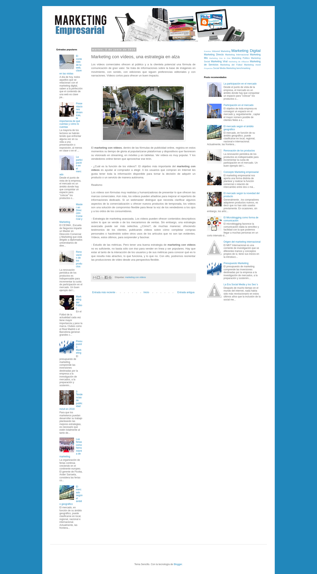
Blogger (178, 564)
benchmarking (243, 68)
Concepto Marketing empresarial (241, 172)
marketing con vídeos (135, 277)
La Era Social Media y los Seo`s (241, 284)
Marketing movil (252, 64)
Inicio (146, 292)
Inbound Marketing (221, 51)
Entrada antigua (185, 292)
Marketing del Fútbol (79, 302)
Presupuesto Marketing (236, 263)
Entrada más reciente (103, 292)
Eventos (207, 51)
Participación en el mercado (239, 105)
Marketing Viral (219, 61)
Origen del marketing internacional (242, 241)
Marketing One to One (219, 58)
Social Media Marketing (224, 68)
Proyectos (208, 68)
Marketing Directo (214, 54)
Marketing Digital (246, 51)
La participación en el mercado (240, 83)
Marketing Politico (241, 58)
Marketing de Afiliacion (239, 61)
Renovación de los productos (239, 150)
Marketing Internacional (237, 54)
